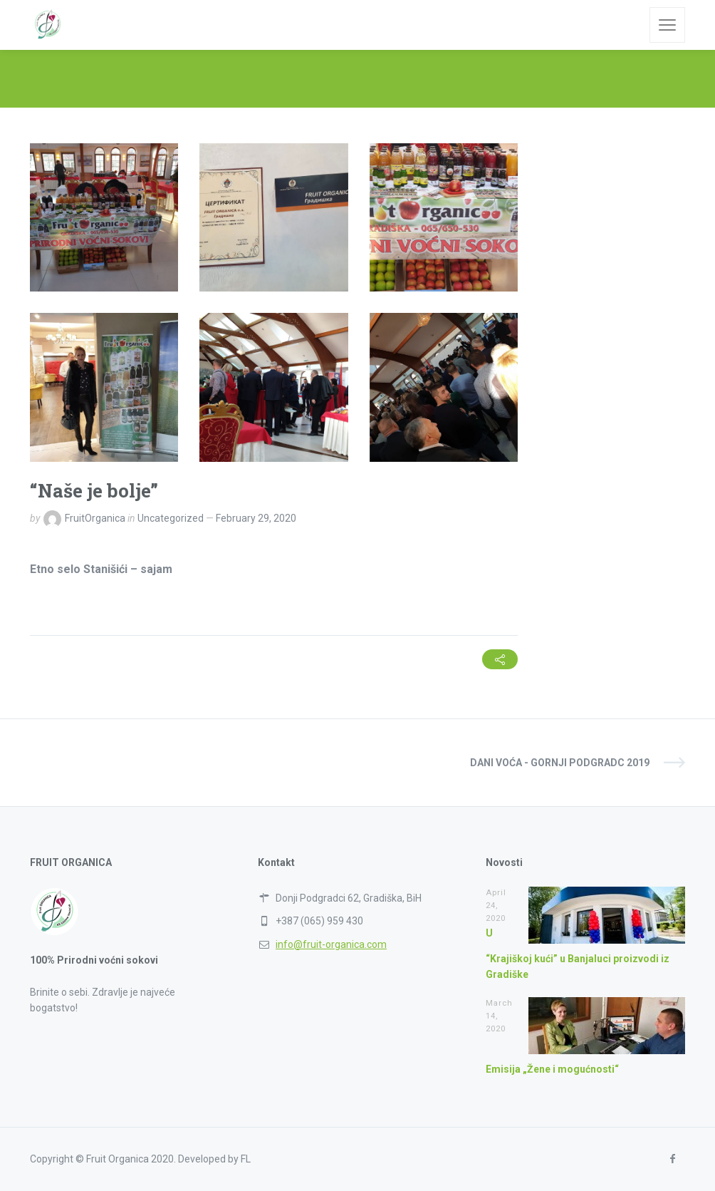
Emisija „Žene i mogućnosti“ (552, 1069)
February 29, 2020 (256, 518)
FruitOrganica (95, 518)
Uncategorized (170, 518)
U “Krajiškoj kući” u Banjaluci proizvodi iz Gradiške (577, 954)
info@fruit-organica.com (331, 944)
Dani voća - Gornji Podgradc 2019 (559, 762)
